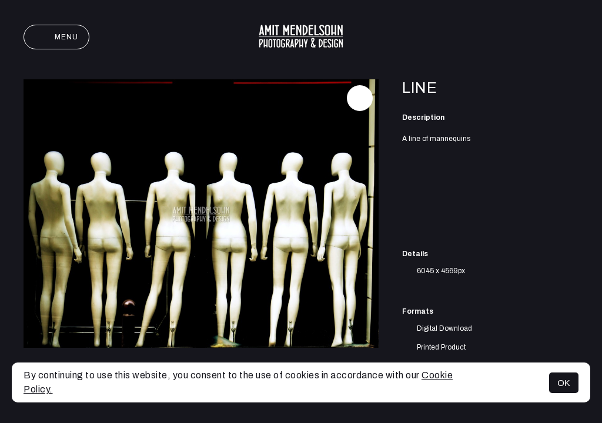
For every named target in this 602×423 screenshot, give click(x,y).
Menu (56, 37)
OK (563, 383)
